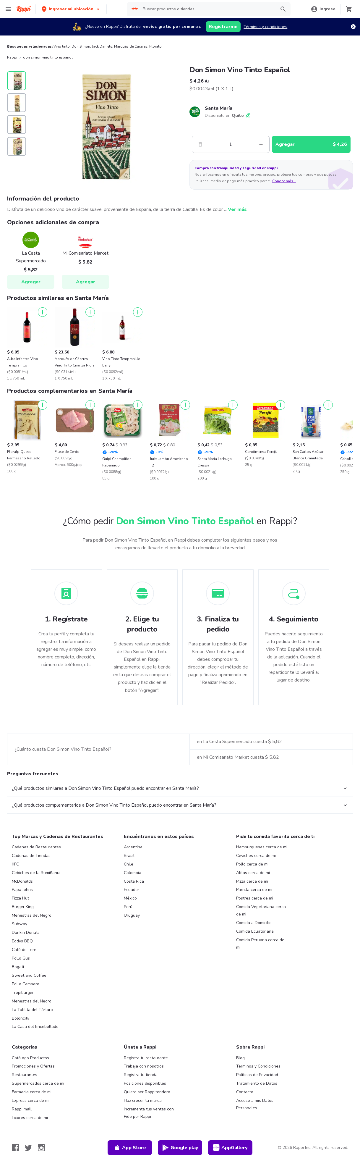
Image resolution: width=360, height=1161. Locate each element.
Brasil (129, 855)
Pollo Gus (21, 958)
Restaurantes (24, 1075)
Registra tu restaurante (146, 1058)
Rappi (12, 57)
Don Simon (81, 46)
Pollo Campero (25, 984)
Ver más (237, 209)
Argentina (133, 847)
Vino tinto (61, 46)
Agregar (30, 282)
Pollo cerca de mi (252, 864)
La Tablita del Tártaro (32, 1010)
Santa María (218, 108)
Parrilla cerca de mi (254, 889)
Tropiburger (23, 992)
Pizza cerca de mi (252, 881)
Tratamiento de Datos (256, 1083)
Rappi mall (22, 1109)
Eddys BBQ (22, 941)
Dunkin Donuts (26, 932)
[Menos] (200, 144)
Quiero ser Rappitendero (147, 1092)
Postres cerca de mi (254, 898)
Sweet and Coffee (29, 975)
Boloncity (20, 1018)
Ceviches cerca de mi (256, 855)
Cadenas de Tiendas (31, 855)
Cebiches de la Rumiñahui (36, 873)
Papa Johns (22, 889)
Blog (240, 1058)
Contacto (244, 1092)
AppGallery (230, 1147)
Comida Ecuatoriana (255, 931)
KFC (15, 864)
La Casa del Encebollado (35, 1026)
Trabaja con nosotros (144, 1066)
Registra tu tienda (141, 1075)
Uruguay (132, 915)
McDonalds (22, 881)
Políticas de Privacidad (257, 1075)
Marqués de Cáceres (130, 46)
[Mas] (261, 144)
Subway (19, 924)
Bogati (18, 967)
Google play (180, 1147)
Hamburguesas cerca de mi (261, 847)
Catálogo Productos (30, 1058)
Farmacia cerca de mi (31, 1092)
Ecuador (131, 889)
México (130, 898)
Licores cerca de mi (30, 1117)
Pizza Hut (20, 898)
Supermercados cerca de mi (38, 1083)
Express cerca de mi (30, 1100)
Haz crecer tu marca (143, 1100)
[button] (71, 9)
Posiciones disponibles (145, 1083)
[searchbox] (207, 9)
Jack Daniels (102, 46)
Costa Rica (134, 881)
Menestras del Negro (31, 915)
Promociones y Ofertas (33, 1066)
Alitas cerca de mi (253, 873)
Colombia (132, 873)
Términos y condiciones (265, 27)
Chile (128, 864)
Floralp (155, 46)
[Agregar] (42, 312)
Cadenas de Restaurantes (36, 847)
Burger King (23, 907)
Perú (128, 907)
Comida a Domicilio (254, 923)
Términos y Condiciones (258, 1066)
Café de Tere (24, 949)
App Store (129, 1147)
